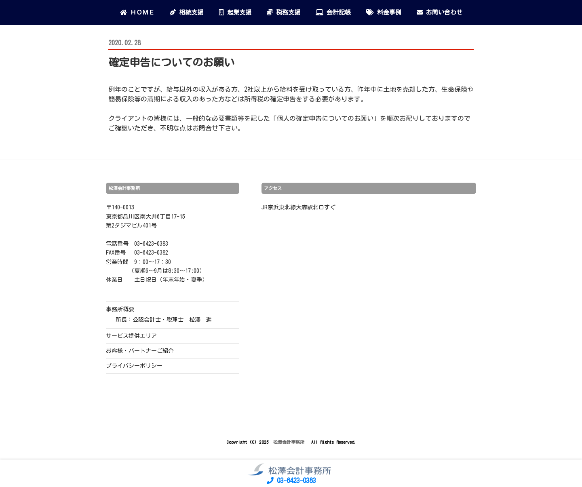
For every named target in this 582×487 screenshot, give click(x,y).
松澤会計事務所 (290, 442)
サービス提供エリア (131, 336)
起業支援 (235, 12)
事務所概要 (120, 309)
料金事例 (383, 12)
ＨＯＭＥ (137, 12)
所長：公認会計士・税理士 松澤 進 (164, 320)
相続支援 (186, 12)
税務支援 (283, 12)
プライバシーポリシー (134, 366)
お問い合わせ (439, 12)
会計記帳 (333, 12)
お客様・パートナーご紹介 (140, 351)
